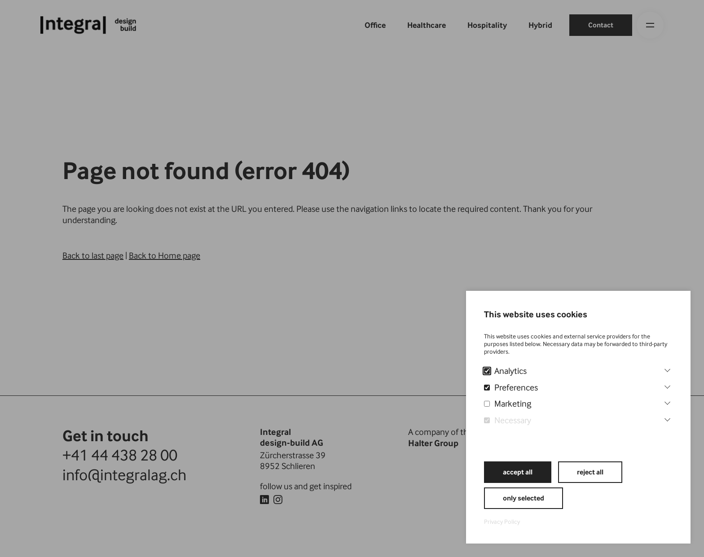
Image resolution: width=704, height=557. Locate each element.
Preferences (511, 387)
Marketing (507, 403)
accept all (517, 472)
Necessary (507, 420)
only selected (523, 498)
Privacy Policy (502, 521)
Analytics (505, 370)
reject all (590, 472)
